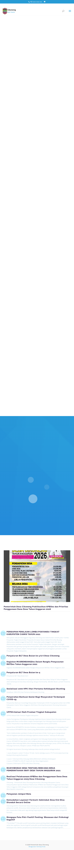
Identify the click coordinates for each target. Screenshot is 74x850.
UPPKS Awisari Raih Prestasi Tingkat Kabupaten (31, 712)
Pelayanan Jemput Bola (19, 794)
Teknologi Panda (40, 846)
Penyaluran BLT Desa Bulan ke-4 (23, 672)
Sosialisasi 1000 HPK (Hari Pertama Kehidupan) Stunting (36, 689)
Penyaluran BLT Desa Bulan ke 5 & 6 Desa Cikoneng (33, 656)
